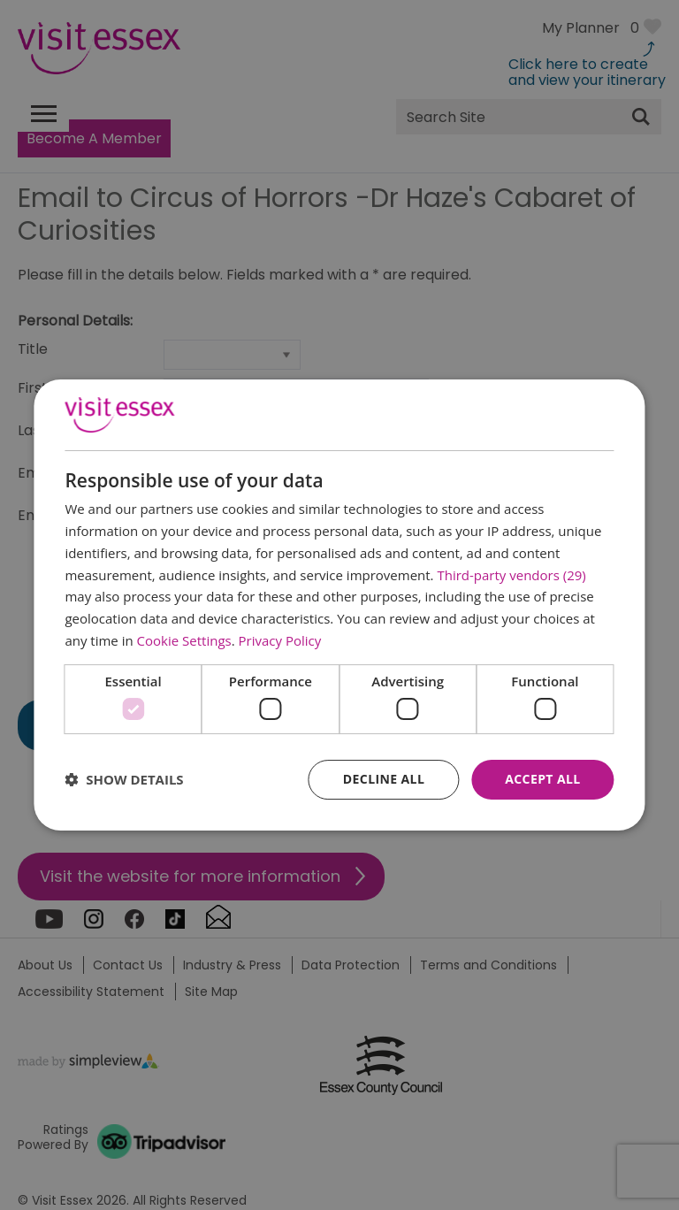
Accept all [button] (542, 778)
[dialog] (339, 605)
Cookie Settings (184, 640)
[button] (124, 780)
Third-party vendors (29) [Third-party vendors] (511, 575)
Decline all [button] (383, 778)
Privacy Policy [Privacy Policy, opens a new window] (280, 640)
